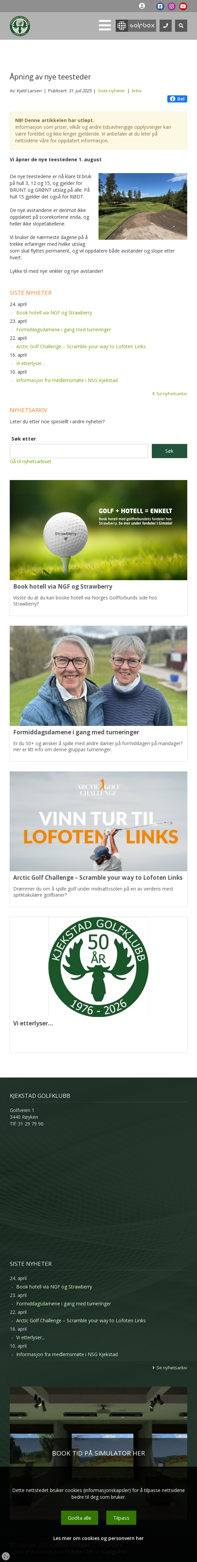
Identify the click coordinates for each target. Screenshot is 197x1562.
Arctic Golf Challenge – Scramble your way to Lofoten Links (81, 346)
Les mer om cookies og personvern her (98, 1538)
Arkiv (137, 91)
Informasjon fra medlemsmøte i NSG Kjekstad (67, 380)
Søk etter (23, 438)
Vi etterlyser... (30, 363)
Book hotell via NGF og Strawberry (54, 312)
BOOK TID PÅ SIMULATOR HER (98, 1453)
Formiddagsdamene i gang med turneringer (63, 329)
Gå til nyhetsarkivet (30, 461)
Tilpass (121, 1517)
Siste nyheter (111, 91)
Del (177, 99)
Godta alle (79, 1517)
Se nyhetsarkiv (172, 393)
